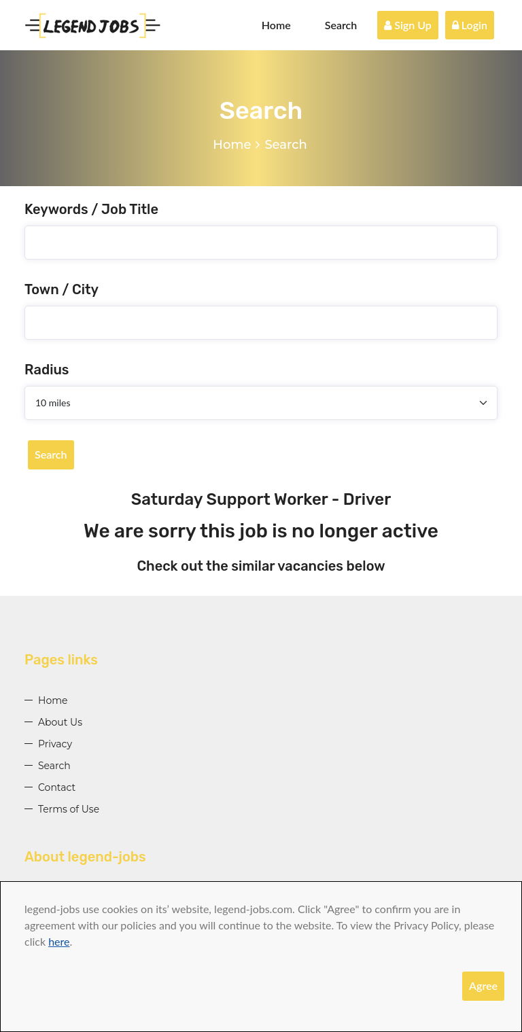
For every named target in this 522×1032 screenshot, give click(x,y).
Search (341, 24)
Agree (483, 985)
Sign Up (408, 24)
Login (469, 24)
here (58, 941)
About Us (60, 722)
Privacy (55, 744)
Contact (56, 787)
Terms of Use (68, 809)
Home (276, 24)
